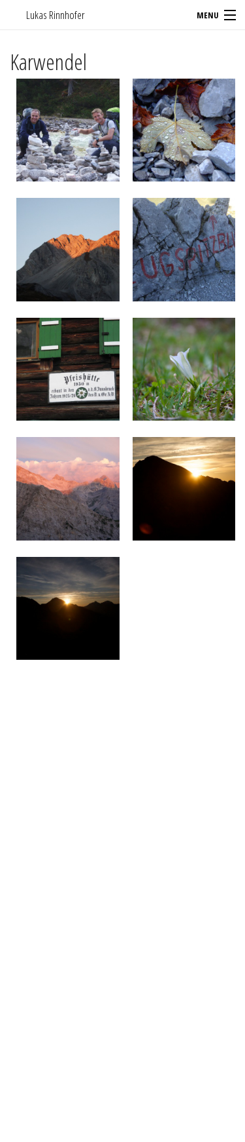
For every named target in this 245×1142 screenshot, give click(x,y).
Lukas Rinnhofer (55, 14)
